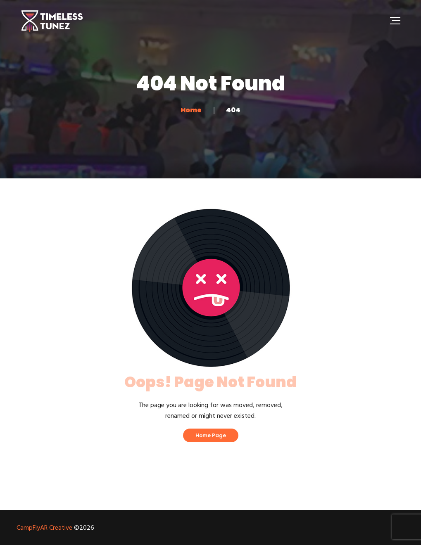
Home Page (210, 435)
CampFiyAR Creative (44, 528)
